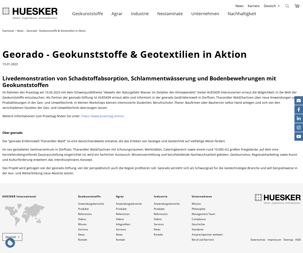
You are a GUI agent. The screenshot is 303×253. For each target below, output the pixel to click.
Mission (196, 204)
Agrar (116, 13)
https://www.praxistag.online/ (103, 116)
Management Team (203, 214)
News (239, 6)
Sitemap (288, 239)
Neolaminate (170, 13)
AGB (298, 239)
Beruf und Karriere (203, 239)
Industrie (140, 13)
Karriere (254, 6)
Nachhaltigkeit (242, 13)
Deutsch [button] (11, 237)
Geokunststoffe (87, 13)
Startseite (8, 31)
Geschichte (198, 224)
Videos (82, 219)
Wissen (82, 224)
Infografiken (123, 224)
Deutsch (270, 6)
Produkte (83, 209)
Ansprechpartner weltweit (207, 234)
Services (83, 229)
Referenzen (85, 214)
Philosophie (198, 209)
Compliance (199, 219)
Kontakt (82, 239)
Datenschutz (258, 239)
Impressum (274, 239)
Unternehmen (205, 13)
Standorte (197, 229)
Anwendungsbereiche (91, 204)
